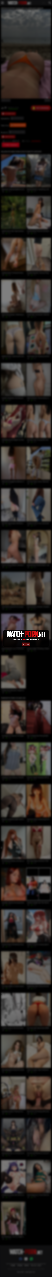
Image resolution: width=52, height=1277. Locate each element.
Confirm (26, 644)
